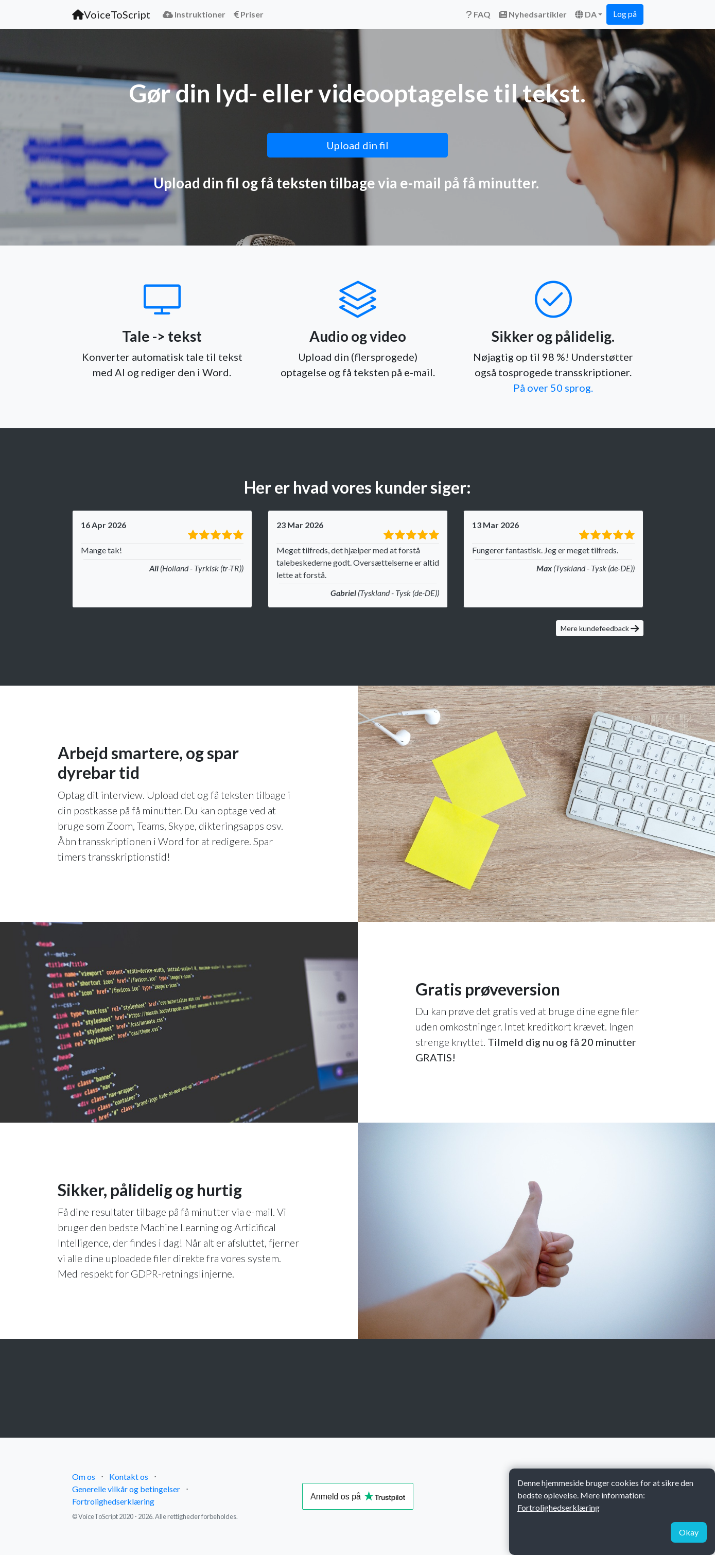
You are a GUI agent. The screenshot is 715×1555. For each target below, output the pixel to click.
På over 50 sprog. (553, 387)
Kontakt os (128, 1476)
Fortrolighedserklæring (113, 1501)
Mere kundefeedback (600, 628)
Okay (689, 1532)
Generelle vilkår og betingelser (126, 1489)
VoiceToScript (111, 14)
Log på (625, 14)
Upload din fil (357, 145)
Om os (83, 1476)
